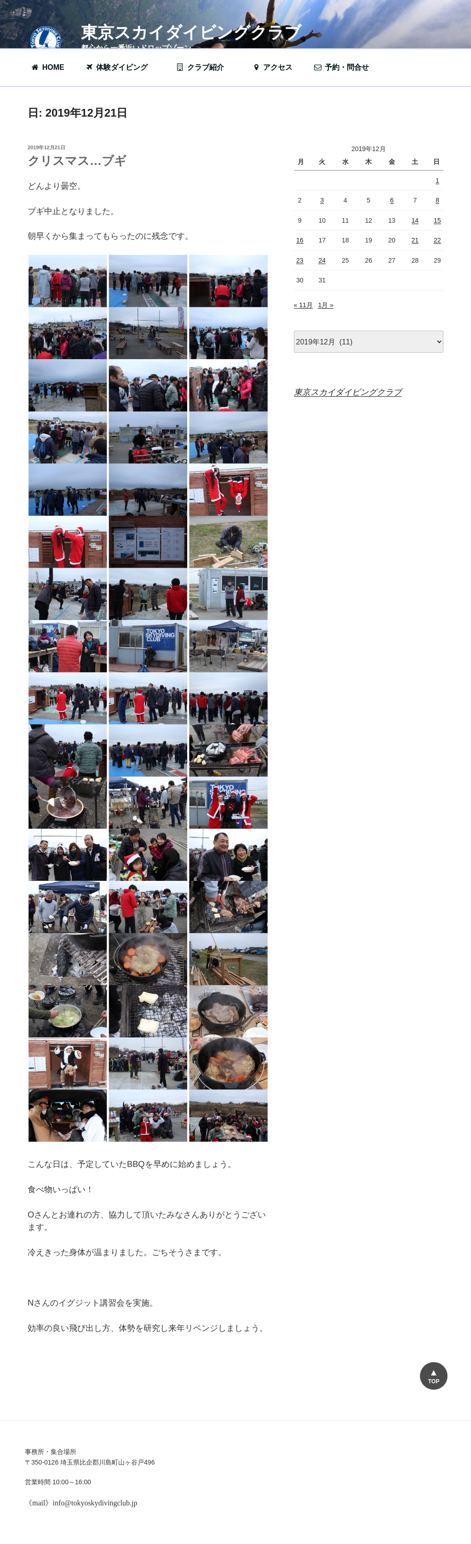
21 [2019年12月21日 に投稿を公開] (415, 240)
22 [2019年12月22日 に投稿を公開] (437, 240)
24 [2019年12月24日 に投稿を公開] (322, 260)
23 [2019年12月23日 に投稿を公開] (300, 260)
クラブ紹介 (205, 67)
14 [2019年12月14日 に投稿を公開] (415, 220)
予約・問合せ (346, 67)
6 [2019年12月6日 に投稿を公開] (392, 200)
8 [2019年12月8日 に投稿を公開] (437, 200)
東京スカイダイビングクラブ (191, 32)
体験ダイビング (121, 67)
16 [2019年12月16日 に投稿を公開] (300, 240)
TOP (433, 1381)
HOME (47, 67)
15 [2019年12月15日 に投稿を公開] (437, 220)
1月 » (325, 305)
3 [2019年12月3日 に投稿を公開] (322, 200)
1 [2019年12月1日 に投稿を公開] (437, 180)
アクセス (272, 67)
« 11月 (303, 305)
